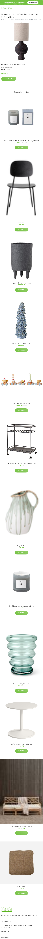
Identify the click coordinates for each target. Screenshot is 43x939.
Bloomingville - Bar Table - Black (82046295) (21, 464)
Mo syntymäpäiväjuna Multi (21, 403)
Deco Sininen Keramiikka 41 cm (21, 343)
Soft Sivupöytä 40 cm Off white (21, 744)
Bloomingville (21, 64)
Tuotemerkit (13, 64)
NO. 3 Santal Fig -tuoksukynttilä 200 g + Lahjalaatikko (21, 141)
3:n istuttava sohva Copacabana (21, 826)
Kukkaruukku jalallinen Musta (21, 283)
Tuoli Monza (21, 223)
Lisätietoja (9, 78)
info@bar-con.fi (6, 931)
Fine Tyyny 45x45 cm (21, 886)
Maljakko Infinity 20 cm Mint (21, 684)
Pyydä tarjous (33, 2)
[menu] (40, 8)
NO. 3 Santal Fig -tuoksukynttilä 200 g (21, 606)
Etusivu (3, 20)
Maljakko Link (21, 546)
